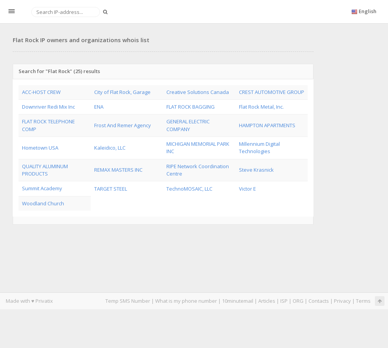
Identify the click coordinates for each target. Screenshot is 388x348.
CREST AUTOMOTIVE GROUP (271, 92)
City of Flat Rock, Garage (122, 92)
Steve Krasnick (256, 169)
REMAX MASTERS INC (118, 169)
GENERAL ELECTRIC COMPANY (188, 125)
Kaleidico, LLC (109, 147)
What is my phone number (186, 300)
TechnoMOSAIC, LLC (189, 188)
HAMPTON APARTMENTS (267, 125)
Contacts (318, 300)
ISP (284, 300)
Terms (363, 300)
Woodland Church (43, 203)
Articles (266, 300)
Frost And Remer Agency (122, 125)
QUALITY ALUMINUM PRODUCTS (45, 170)
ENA (98, 106)
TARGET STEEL (110, 188)
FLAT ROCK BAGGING (190, 106)
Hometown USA (40, 147)
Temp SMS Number (127, 300)
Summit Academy (42, 188)
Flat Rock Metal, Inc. (261, 106)
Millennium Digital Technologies (259, 147)
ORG (298, 300)
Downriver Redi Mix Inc (48, 106)
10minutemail (237, 300)
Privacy (342, 300)
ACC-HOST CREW (41, 92)
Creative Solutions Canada (197, 92)
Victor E (247, 188)
